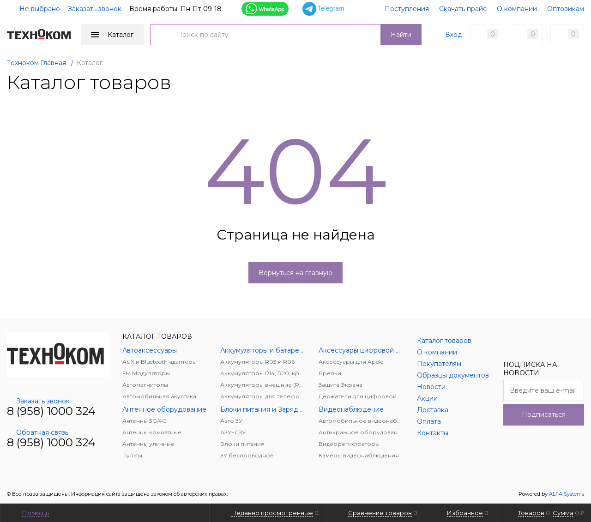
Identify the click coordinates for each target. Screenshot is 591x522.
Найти (401, 34)
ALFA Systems (566, 494)
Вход (453, 34)
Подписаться (544, 414)
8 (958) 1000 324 (51, 411)
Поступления (407, 9)
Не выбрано (34, 9)
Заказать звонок (94, 9)
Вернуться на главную (295, 273)
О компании (517, 9)
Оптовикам (565, 9)
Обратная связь (37, 432)
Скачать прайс (463, 9)
